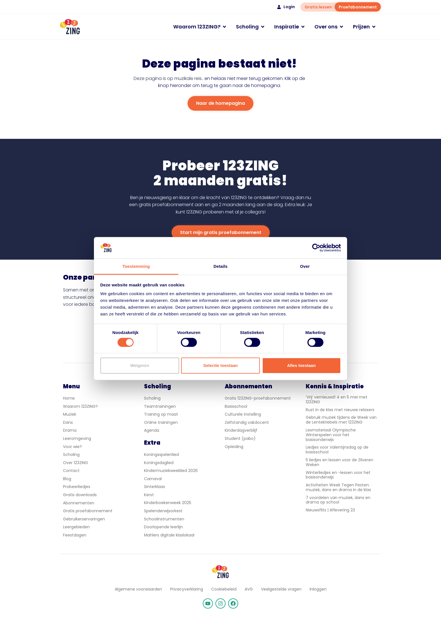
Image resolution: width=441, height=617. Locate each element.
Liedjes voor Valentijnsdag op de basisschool (337, 449)
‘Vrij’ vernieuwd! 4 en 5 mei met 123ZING (336, 399)
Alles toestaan (301, 365)
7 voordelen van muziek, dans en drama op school (338, 500)
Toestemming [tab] (136, 266)
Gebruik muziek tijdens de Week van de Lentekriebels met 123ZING (341, 420)
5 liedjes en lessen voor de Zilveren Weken (339, 462)
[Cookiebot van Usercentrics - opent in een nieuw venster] (316, 248)
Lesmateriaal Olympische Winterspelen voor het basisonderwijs (331, 434)
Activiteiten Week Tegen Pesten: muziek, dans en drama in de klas (338, 487)
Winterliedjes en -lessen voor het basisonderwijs (338, 475)
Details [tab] (220, 266)
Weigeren (139, 365)
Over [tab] (305, 266)
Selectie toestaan (220, 365)
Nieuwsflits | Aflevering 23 (330, 510)
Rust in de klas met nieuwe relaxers (340, 410)
